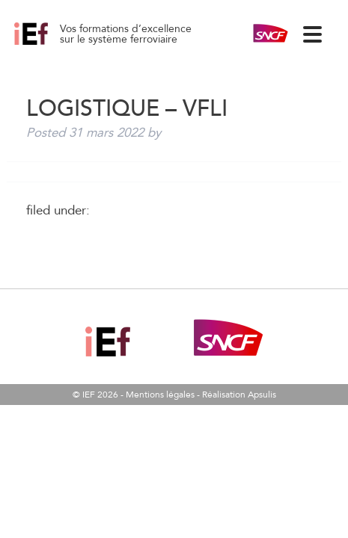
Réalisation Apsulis (239, 395)
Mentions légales (160, 395)
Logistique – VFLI (48, 44)
